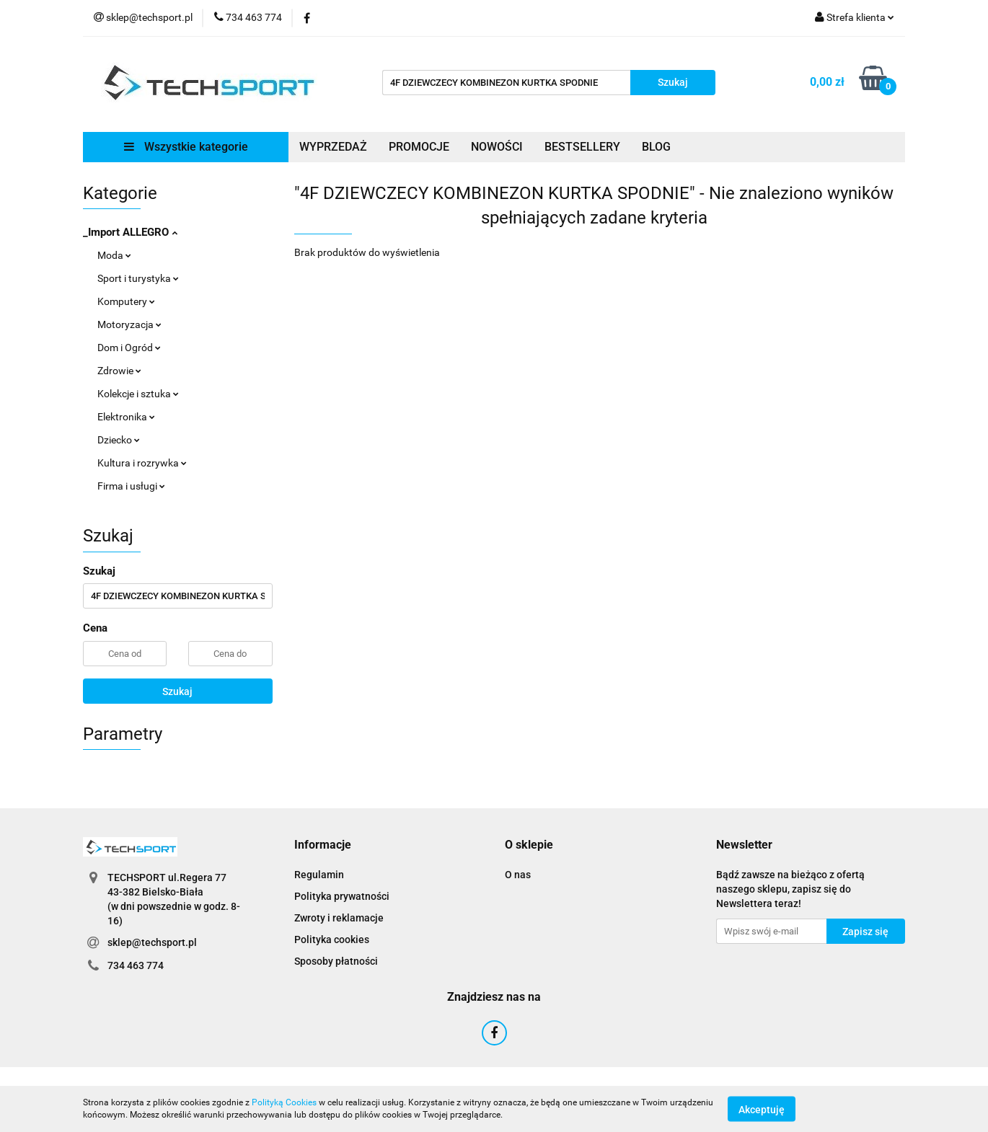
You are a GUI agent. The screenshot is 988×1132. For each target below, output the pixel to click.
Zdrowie (119, 370)
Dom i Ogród (129, 347)
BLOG (656, 147)
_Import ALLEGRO (130, 232)
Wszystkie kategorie (186, 147)
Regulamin (319, 874)
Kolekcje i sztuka (138, 393)
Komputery (126, 301)
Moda (114, 255)
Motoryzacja (129, 324)
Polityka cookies (331, 939)
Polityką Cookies (284, 1102)
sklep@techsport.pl (152, 942)
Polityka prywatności (341, 896)
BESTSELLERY (582, 147)
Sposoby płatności (336, 961)
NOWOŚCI (497, 147)
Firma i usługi (131, 486)
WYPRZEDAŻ (333, 147)
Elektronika (126, 417)
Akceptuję (761, 1109)
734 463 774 (135, 965)
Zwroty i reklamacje (339, 918)
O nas (518, 874)
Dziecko (118, 440)
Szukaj (177, 691)
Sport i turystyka (138, 278)
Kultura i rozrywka (142, 463)
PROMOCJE (419, 147)
